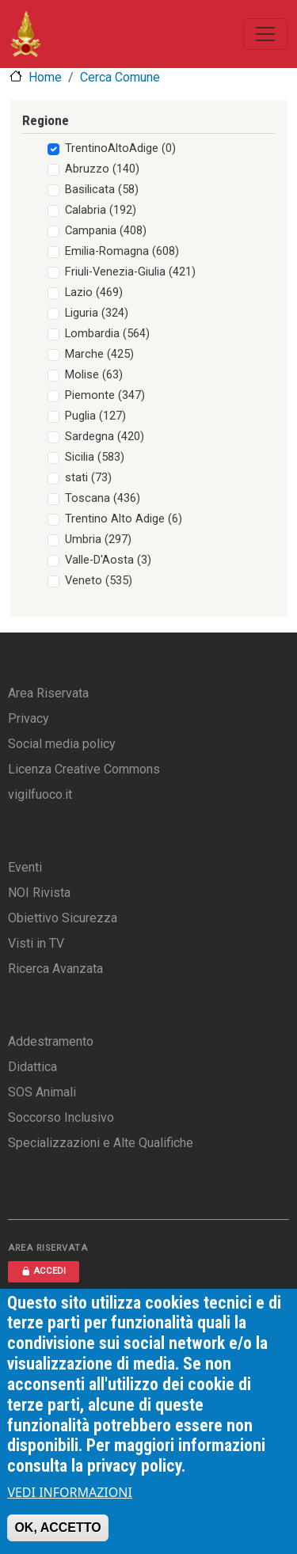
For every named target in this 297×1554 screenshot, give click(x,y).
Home (45, 77)
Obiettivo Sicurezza (62, 917)
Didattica (32, 1066)
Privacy (28, 718)
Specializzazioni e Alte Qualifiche (100, 1142)
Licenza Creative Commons (84, 769)
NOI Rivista (39, 892)
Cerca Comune (120, 77)
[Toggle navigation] (265, 34)
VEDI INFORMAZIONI (69, 1498)
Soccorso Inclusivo (61, 1117)
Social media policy (62, 743)
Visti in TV (36, 943)
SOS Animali (42, 1092)
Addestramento (50, 1041)
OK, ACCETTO (57, 1534)
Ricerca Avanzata (55, 968)
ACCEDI (43, 1271)
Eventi (25, 867)
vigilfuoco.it (40, 794)
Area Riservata (48, 693)
